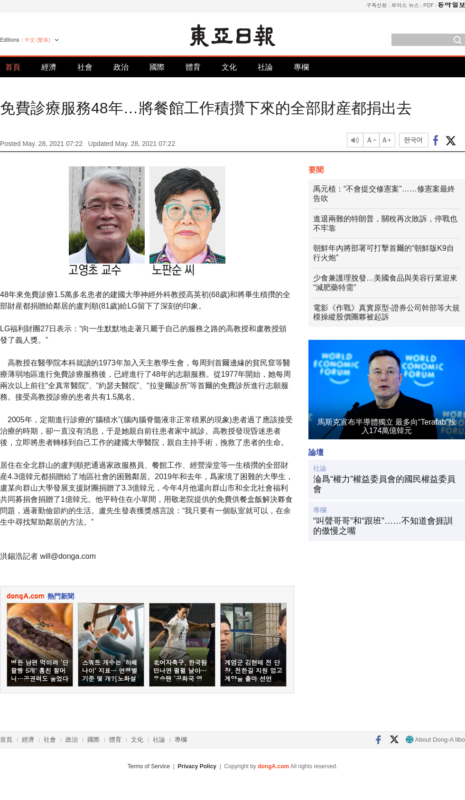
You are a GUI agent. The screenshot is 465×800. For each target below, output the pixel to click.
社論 (265, 67)
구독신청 (376, 5)
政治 (121, 67)
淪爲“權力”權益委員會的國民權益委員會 (384, 484)
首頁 (12, 67)
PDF (428, 5)
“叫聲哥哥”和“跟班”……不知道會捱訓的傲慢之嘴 (383, 526)
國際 (157, 67)
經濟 (48, 67)
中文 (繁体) (37, 40)
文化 (229, 67)
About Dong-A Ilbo (435, 739)
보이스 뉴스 (405, 5)
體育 (193, 67)
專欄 (301, 67)
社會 (85, 67)
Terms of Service (149, 766)
